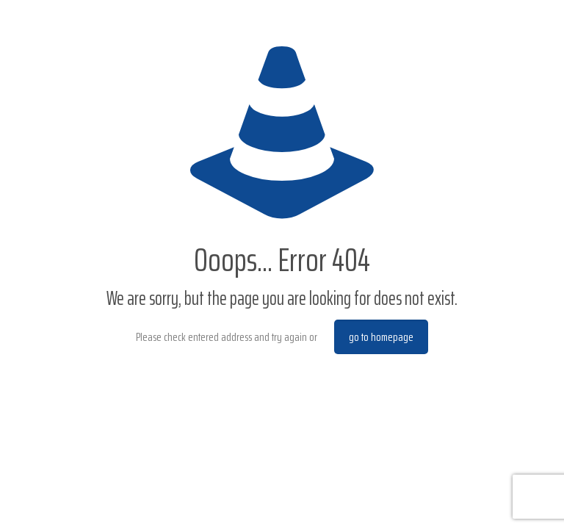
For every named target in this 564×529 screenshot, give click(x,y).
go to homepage (381, 337)
